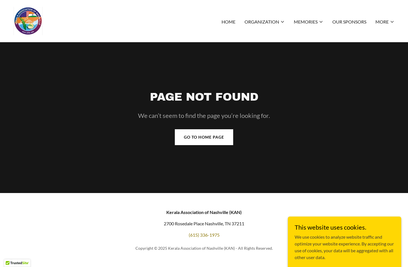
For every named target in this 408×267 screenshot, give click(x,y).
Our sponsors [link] (349, 21)
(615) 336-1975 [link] (204, 235)
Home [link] (228, 21)
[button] (265, 21)
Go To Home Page (204, 137)
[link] (28, 20)
